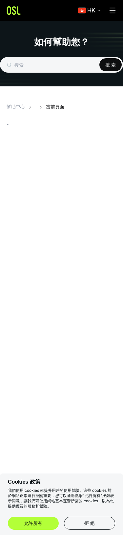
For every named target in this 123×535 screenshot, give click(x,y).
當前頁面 (55, 106)
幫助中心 (16, 106)
